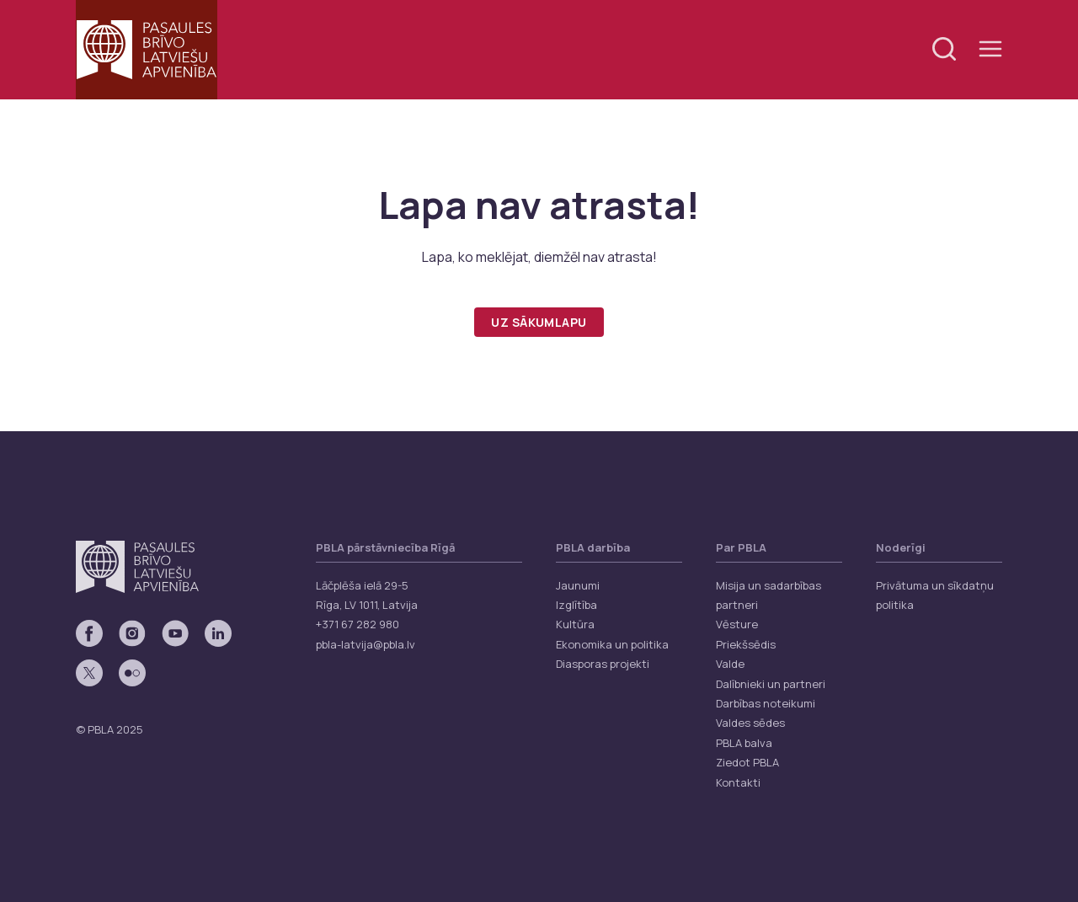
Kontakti (738, 782)
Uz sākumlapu (538, 322)
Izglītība (576, 604)
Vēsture (737, 624)
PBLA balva (744, 742)
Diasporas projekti (602, 663)
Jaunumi (578, 585)
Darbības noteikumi (765, 703)
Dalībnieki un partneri (770, 683)
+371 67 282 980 (357, 624)
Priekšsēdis (746, 644)
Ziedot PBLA (747, 762)
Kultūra (575, 624)
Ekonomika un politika (612, 644)
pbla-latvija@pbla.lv (365, 644)
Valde (730, 663)
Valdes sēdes (750, 722)
